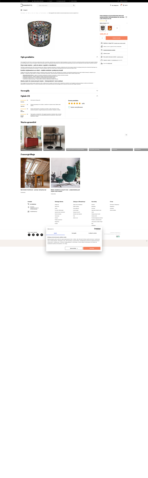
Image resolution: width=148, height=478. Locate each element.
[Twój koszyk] (125, 5)
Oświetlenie (87, 10)
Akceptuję (92, 248)
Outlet (93, 10)
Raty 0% (50, 1)
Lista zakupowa (121, 4)
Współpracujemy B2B (61, 1)
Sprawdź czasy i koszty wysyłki (119, 43)
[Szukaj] (73, 5)
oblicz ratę (110, 63)
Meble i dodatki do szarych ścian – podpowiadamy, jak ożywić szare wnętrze (65, 190)
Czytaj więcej (23, 192)
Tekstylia (80, 10)
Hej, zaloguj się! (115, 5)
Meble (30, 10)
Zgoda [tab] (55, 233)
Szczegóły (25, 90)
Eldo (117, 23)
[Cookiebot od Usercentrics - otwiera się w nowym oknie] (95, 229)
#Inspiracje (106, 10)
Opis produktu (27, 57)
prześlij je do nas (120, 56)
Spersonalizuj (74, 248)
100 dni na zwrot (24, 1)
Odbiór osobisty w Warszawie (37, 1)
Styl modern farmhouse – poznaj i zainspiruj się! (33, 189)
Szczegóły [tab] (74, 233)
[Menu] (25, 10)
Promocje (100, 10)
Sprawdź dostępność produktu (109, 50)
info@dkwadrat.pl (33, 211)
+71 (117, 28)
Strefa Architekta (73, 1)
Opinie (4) (25, 96)
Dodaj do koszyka (116, 38)
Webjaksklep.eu (117, 232)
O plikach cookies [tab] (93, 233)
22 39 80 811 (125, 1)
